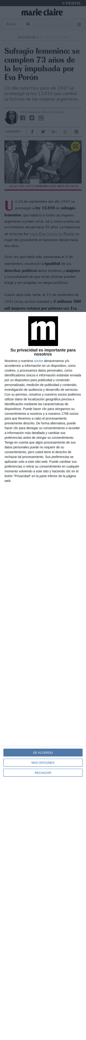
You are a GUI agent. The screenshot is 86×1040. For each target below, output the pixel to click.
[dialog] (43, 676)
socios (38, 360)
